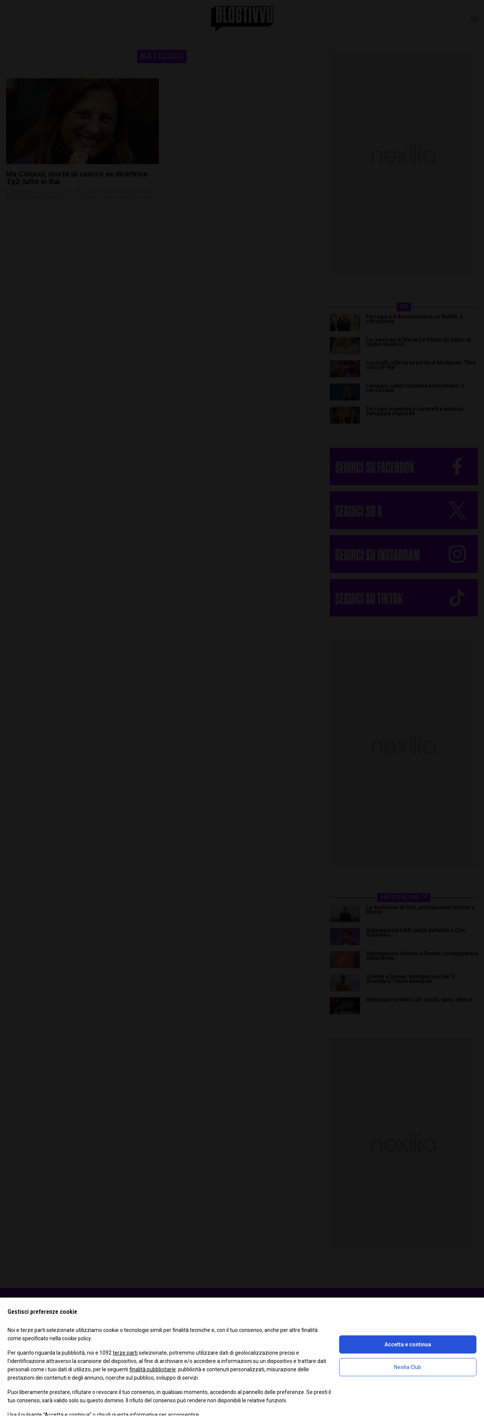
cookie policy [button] (76, 1338)
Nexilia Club (407, 1367)
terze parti (125, 1353)
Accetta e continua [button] (408, 1344)
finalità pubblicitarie (152, 1369)
